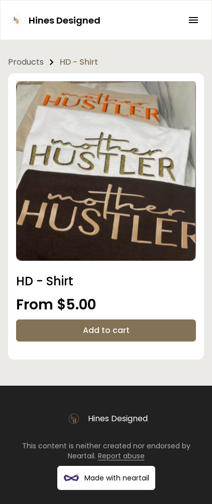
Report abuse (121, 456)
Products (26, 62)
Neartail (81, 456)
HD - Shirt (79, 62)
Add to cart (106, 330)
